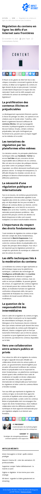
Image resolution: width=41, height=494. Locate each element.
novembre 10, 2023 (11, 39)
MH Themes (16, 492)
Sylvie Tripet (25, 39)
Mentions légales (26, 492)
